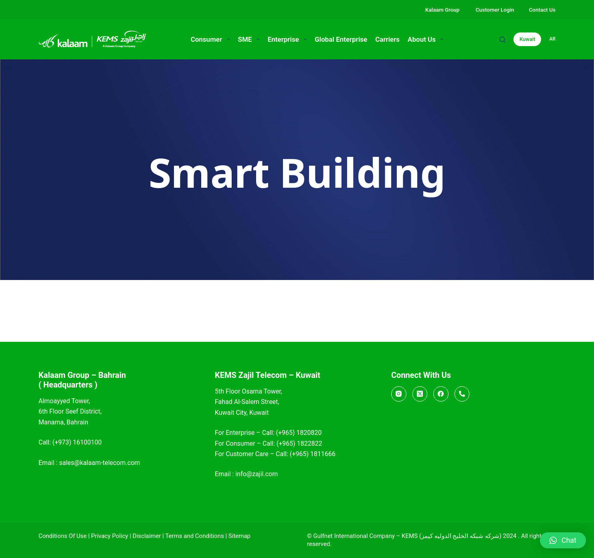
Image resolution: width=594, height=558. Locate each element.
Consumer (212, 39)
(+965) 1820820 (298, 432)
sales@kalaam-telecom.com (99, 463)
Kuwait (527, 39)
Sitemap (239, 536)
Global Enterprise (341, 39)
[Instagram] (398, 394)
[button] (563, 540)
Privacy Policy (109, 536)
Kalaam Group (443, 9)
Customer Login (495, 9)
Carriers (387, 39)
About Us (427, 39)
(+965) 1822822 (299, 443)
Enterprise (289, 39)
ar (552, 39)
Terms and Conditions (194, 536)
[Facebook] (441, 394)
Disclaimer (147, 536)
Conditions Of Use (62, 536)
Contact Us (542, 9)
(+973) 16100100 (77, 442)
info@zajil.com (256, 474)
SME (250, 39)
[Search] (502, 40)
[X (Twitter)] (420, 394)
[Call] (462, 394)
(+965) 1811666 (312, 454)
